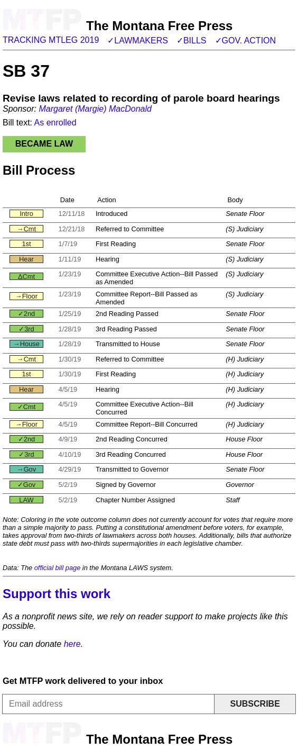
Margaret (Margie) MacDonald (95, 108)
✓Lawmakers (137, 40)
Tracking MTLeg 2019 (51, 39)
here (72, 643)
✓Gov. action (245, 40)
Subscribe (255, 703)
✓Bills (191, 40)
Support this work (56, 593)
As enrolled (55, 122)
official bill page (57, 568)
